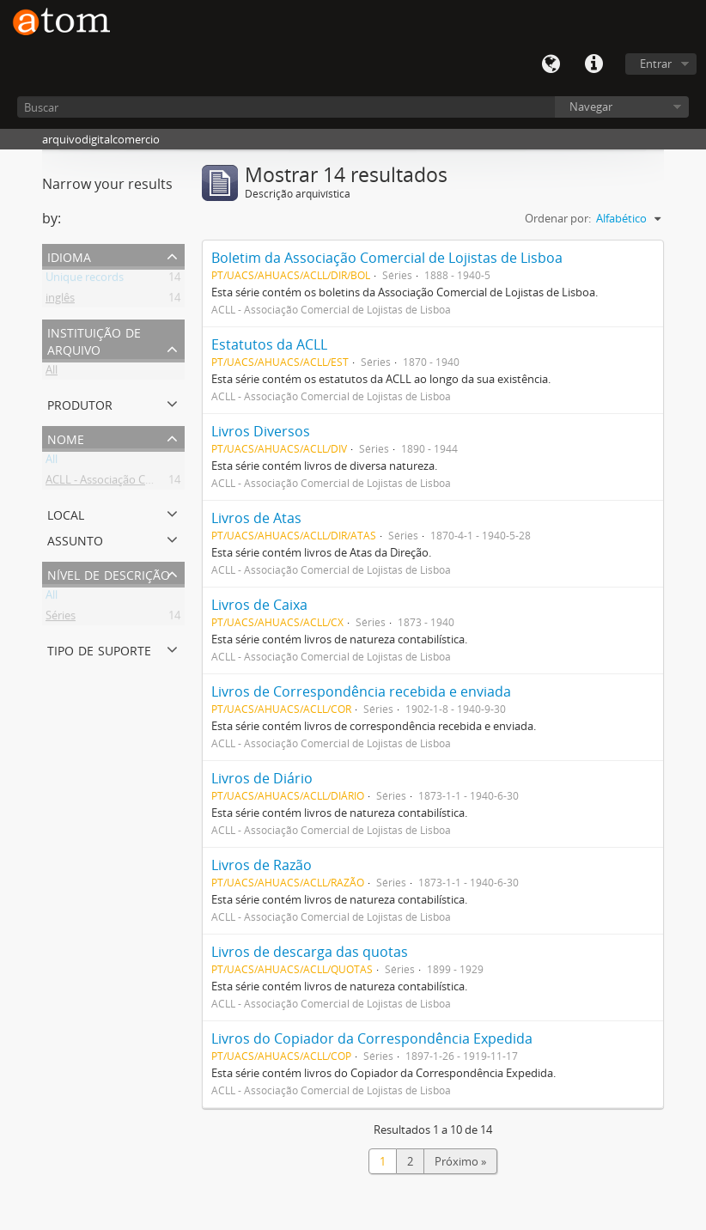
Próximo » (460, 1161)
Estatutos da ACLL (269, 344)
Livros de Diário (262, 778)
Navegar (590, 106)
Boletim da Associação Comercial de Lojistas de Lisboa (387, 257)
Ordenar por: (558, 218)
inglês (60, 300)
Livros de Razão (261, 865)
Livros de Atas (256, 517)
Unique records (85, 280)
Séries (61, 618)
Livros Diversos (260, 431)
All (52, 373)
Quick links (593, 64)
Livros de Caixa (259, 604)
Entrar (656, 63)
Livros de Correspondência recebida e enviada (361, 691)
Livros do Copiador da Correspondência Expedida (372, 1038)
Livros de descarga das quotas (309, 951)
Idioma (550, 64)
